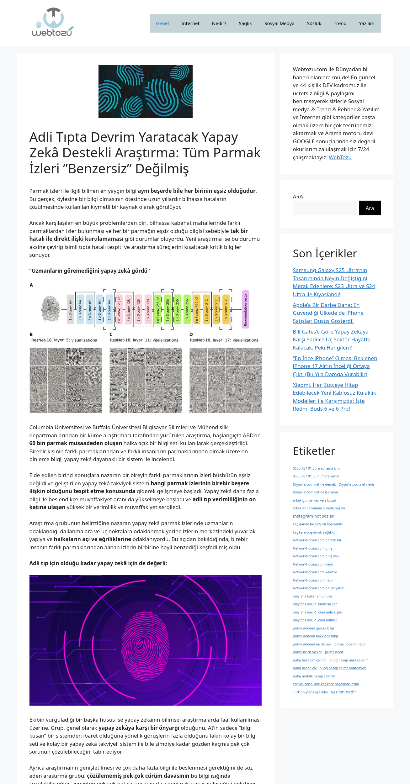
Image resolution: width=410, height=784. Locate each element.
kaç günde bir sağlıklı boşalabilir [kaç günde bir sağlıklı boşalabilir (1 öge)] (318, 524)
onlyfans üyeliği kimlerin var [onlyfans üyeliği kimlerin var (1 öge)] (315, 604)
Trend (340, 23)
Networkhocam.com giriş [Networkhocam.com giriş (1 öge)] (313, 548)
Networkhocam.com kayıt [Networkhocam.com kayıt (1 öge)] (313, 564)
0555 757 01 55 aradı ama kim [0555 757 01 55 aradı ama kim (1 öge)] (316, 468)
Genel (162, 23)
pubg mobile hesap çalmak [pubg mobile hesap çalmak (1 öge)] (314, 676)
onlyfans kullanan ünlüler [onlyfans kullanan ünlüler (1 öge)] (313, 596)
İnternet (190, 23)
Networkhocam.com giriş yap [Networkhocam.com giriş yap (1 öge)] (316, 556)
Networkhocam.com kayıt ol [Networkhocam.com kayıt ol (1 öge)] (315, 572)
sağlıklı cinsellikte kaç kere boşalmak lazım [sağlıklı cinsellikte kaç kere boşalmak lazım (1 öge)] (326, 684)
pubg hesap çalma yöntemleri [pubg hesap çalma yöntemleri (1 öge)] (343, 668)
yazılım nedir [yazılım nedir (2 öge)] (343, 692)
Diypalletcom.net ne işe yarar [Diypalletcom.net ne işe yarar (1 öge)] (315, 492)
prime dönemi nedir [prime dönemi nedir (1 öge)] (350, 644)
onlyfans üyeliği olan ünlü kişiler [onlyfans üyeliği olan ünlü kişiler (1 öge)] (318, 612)
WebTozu (340, 157)
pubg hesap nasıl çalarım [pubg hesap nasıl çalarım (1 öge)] (349, 660)
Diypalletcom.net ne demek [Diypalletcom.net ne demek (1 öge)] (314, 484)
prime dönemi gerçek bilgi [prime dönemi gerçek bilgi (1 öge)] (313, 628)
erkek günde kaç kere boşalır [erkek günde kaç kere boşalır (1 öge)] (315, 500)
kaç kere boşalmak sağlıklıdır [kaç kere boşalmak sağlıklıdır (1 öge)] (315, 532)
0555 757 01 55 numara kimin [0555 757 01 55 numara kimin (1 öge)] (316, 476)
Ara (369, 208)
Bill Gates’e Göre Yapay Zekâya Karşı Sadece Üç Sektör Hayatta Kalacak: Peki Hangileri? (332, 339)
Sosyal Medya (279, 23)
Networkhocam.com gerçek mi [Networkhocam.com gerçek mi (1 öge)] (317, 540)
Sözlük (314, 23)
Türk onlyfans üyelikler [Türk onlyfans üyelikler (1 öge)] (310, 692)
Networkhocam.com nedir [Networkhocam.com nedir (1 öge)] (313, 580)
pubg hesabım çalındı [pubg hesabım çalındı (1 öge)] (310, 660)
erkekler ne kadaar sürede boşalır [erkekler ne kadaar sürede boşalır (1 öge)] (319, 508)
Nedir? (219, 23)
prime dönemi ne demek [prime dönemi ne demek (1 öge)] (312, 644)
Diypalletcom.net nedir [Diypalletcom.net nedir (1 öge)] (357, 484)
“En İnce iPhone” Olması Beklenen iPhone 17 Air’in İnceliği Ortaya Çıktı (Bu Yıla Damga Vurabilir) (335, 366)
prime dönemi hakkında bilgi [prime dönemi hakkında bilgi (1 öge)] (315, 636)
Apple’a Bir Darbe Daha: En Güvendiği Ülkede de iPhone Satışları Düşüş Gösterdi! (328, 312)
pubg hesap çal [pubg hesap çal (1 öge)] (305, 668)
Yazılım (367, 23)
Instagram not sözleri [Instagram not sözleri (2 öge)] (314, 516)
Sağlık (245, 23)
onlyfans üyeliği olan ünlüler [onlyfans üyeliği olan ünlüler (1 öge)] (315, 620)
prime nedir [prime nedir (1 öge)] (334, 652)
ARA (298, 196)
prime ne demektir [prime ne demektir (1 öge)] (307, 652)
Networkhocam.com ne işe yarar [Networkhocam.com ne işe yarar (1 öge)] (318, 588)
